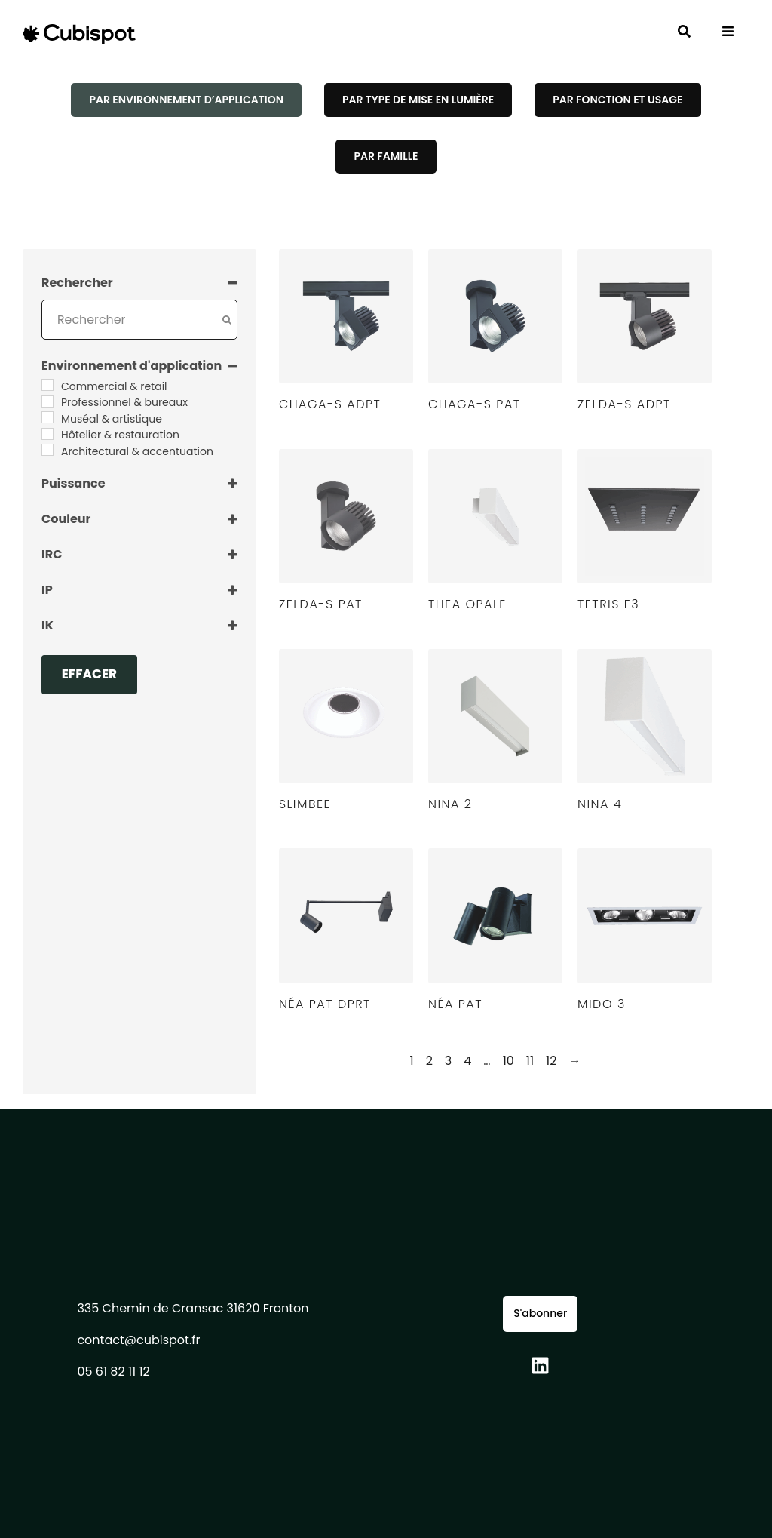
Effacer (90, 674)
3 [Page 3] (448, 1060)
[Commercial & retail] (47, 385)
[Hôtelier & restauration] (47, 434)
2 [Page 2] (429, 1060)
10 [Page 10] (508, 1060)
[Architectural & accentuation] (47, 450)
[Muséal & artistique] (47, 417)
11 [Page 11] (530, 1060)
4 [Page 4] (467, 1060)
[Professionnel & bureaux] (47, 401)
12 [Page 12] (551, 1060)
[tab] (186, 100)
